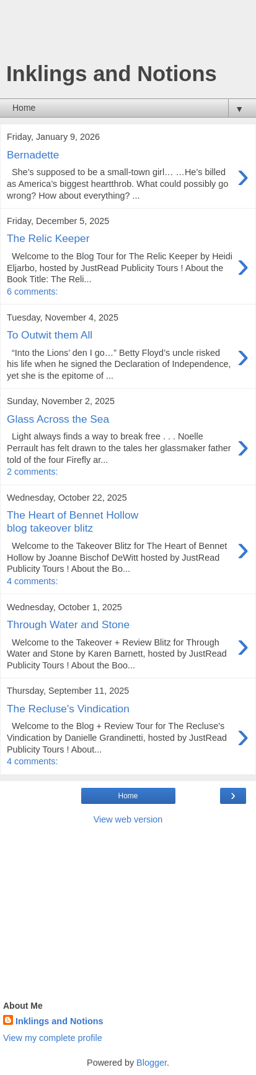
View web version (128, 819)
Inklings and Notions (59, 1021)
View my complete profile (52, 1038)
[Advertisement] (128, 34)
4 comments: (32, 581)
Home (128, 796)
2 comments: (32, 472)
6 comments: (32, 291)
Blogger (151, 1063)
